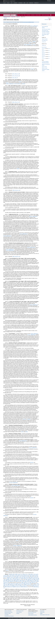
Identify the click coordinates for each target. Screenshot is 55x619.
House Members (19, 612)
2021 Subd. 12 (43, 56)
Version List (44, 41)
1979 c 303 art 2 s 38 (15, 73)
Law (27, 2)
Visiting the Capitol (8, 613)
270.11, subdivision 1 (10, 83)
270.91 (22, 431)
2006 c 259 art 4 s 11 (8, 586)
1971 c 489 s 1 (6, 575)
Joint (11, 2)
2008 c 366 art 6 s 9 (24, 586)
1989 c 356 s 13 (16, 580)
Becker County (44, 66)
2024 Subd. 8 (43, 48)
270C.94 (23, 83)
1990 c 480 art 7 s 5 (23, 580)
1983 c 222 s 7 (9, 578)
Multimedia (31, 2)
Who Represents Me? (19, 610)
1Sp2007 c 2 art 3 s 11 (16, 586)
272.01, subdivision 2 (28, 44)
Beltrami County (44, 68)
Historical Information (8, 610)
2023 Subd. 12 (43, 52)
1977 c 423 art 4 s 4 (23, 576)
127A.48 (32, 68)
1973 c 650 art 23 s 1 (24, 575)
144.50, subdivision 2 (34, 333)
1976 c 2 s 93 (11, 576)
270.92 (26, 431)
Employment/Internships (8, 612)
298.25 (30, 42)
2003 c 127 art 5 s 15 (7, 585)
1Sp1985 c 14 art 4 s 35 (32, 578)
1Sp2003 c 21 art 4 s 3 (15, 585)
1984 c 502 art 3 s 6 (24, 578)
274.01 (20, 81)
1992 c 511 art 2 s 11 (19, 581)
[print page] (51, 15)
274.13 (7, 82)
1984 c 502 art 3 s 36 (15, 102)
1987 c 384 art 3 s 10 (29, 579)
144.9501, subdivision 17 (17, 545)
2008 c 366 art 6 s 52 (16, 256)
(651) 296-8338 (30, 612)
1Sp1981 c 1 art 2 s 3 (10, 577)
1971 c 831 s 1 (12, 575)
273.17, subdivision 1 (34, 25)
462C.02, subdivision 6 (33, 216)
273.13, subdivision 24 (31, 247)
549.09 (18, 168)
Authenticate (47, 19)
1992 (10, 574)
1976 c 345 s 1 (16, 576)
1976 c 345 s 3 (14, 77)
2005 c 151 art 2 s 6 (23, 585)
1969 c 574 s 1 (25, 574)
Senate (8, 2)
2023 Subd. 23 (43, 54)
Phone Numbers (31, 613)
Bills (24, 2)
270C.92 (18, 83)
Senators (17, 613)
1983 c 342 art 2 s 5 (16, 578)
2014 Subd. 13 (43, 58)
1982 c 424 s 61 (26, 577)
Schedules (15, 2)
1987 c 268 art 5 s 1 (17, 579)
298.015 (34, 41)
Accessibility (7, 614)
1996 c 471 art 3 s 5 (19, 583)
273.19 (34, 44)
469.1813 (31, 462)
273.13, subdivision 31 (10, 249)
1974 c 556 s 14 (32, 575)
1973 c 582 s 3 (18, 575)
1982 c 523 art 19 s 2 (34, 577)
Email (35, 612)
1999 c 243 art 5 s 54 (16, 190)
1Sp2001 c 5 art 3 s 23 (27, 584)
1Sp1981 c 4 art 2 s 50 (19, 577)
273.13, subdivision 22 (24, 233)
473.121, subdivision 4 (31, 334)
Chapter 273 (18, 16)
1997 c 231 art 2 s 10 (27, 583)
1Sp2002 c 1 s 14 (36, 584)
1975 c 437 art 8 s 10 (15, 75)
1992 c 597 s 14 (33, 581)
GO (16, 15)
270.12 (15, 83)
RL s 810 (12, 574)
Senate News (42, 612)
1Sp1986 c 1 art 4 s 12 (10, 579)
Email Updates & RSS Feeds (44, 614)
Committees (20, 2)
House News (42, 610)
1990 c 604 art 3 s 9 (30, 580)
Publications (36, 2)
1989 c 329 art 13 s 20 (9, 580)
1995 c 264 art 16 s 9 (11, 583)
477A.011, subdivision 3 (13, 482)
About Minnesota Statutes (46, 29)
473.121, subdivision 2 (33, 447)
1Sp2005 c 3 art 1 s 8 (34, 585)
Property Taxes (13, 16)
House (4, 2)
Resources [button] (44, 24)
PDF (50, 19)
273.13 (17, 540)
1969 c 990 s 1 (30, 574)
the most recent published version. (28, 22)
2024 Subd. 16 (43, 50)
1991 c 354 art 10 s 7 (11, 581)
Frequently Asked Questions (9, 616)
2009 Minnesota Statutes (6, 16)
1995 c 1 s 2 (5, 583)
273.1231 (24, 419)
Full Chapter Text (44, 40)
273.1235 (28, 419)
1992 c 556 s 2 (27, 581)
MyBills (41, 613)
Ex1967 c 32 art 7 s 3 (18, 574)
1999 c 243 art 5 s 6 (18, 584)
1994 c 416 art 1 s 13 (25, 582)
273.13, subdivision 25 (7, 235)
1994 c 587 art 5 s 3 (32, 582)
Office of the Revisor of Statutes (14, 13)
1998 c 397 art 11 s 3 (11, 584)
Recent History (44, 47)
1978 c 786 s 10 (30, 576)
